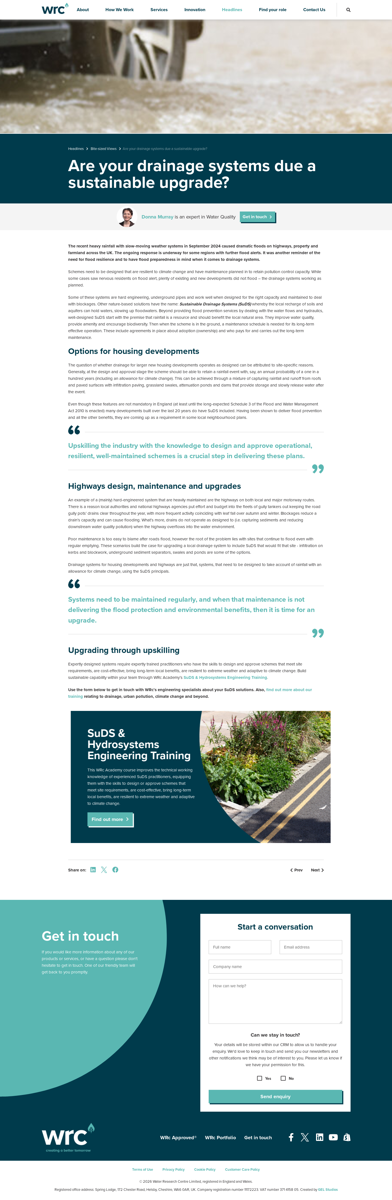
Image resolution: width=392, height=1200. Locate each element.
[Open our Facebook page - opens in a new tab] (291, 1138)
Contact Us (314, 10)
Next (317, 870)
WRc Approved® (178, 1138)
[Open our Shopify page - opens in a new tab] (347, 1138)
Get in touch (255, 217)
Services (159, 10)
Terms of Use (142, 1169)
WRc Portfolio (220, 1138)
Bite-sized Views (104, 149)
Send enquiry (275, 1102)
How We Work (119, 10)
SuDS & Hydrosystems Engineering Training (225, 677)
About (83, 10)
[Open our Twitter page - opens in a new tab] (305, 1138)
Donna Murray (157, 217)
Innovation (194, 10)
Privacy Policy (173, 1169)
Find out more (118, 819)
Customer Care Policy (242, 1169)
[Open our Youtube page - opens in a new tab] (333, 1138)
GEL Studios (328, 1189)
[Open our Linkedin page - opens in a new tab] (319, 1138)
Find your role (273, 10)
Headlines (232, 10)
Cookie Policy (205, 1169)
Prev (296, 870)
